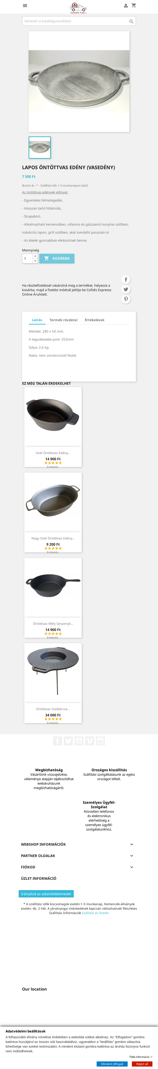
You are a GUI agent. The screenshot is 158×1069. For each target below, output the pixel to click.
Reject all (142, 1064)
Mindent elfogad (112, 1064)
